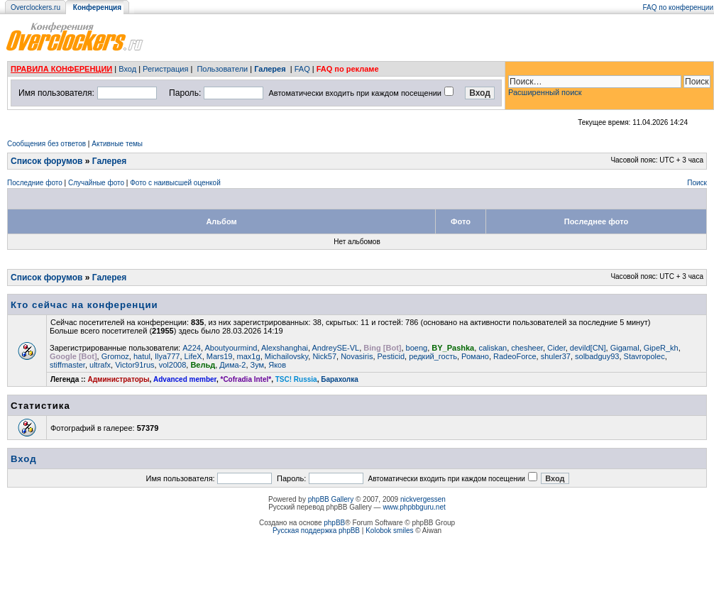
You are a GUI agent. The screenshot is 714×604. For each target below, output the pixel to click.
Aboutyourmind (230, 348)
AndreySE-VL (336, 348)
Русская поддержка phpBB (316, 530)
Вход (127, 69)
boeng (417, 348)
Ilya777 (167, 356)
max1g (248, 356)
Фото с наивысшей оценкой (175, 183)
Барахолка (339, 379)
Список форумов (46, 161)
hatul (141, 356)
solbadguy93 (597, 356)
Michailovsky (287, 356)
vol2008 (173, 365)
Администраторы (118, 379)
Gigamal (624, 348)
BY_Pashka (453, 348)
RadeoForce (515, 356)
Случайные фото (96, 183)
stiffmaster (67, 365)
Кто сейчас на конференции (84, 305)
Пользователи (222, 69)
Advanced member (184, 379)
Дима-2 (232, 365)
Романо (475, 356)
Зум (258, 365)
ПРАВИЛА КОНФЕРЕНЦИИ (61, 69)
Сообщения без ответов (46, 144)
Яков (277, 365)
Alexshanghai (284, 348)
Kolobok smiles (389, 530)
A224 (191, 348)
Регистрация (165, 69)
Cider (556, 348)
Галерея (269, 69)
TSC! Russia (296, 379)
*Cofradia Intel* (246, 379)
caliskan (492, 348)
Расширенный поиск (545, 92)
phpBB (334, 523)
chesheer (527, 348)
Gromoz (115, 356)
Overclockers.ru (35, 7)
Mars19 (220, 356)
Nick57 (324, 356)
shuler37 (556, 356)
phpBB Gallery (330, 499)
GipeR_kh (661, 348)
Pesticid (391, 356)
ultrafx (100, 365)
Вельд (202, 365)
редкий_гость (433, 356)
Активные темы (117, 144)
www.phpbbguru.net (414, 507)
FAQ (302, 69)
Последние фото (34, 183)
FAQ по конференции (678, 7)
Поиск (697, 183)
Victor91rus (134, 365)
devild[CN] (588, 348)
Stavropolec (644, 356)
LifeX (193, 356)
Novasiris (357, 356)
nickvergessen (423, 499)
